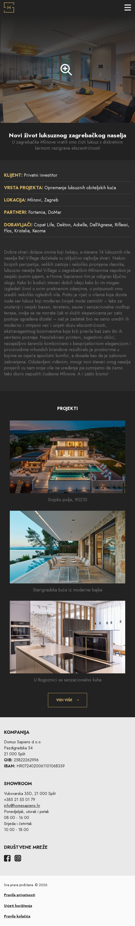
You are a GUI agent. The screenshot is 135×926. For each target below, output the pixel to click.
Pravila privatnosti (19, 894)
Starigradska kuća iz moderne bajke (67, 590)
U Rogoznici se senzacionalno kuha (67, 680)
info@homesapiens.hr (22, 805)
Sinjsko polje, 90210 (67, 499)
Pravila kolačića (17, 916)
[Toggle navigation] (127, 8)
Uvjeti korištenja (18, 905)
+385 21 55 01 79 (19, 799)
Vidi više (64, 699)
